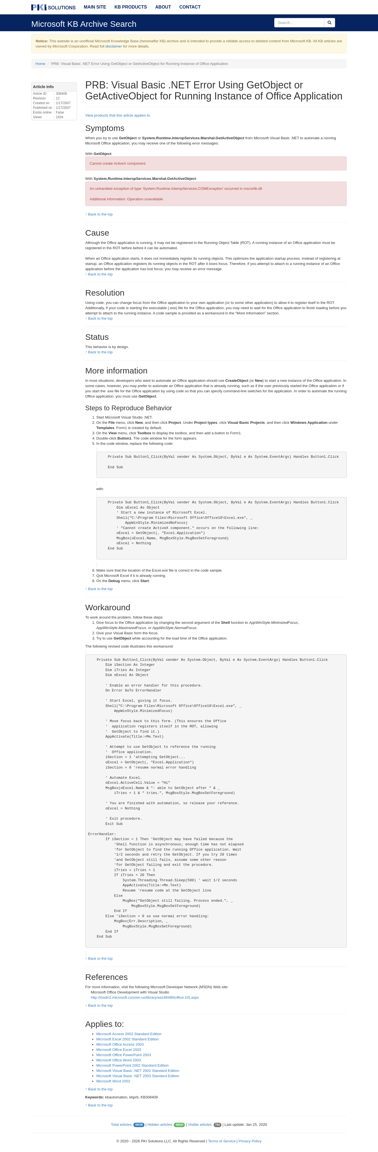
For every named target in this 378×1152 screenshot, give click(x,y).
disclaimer (113, 46)
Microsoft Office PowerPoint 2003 (123, 1055)
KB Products (131, 7)
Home (40, 64)
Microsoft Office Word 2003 (118, 1060)
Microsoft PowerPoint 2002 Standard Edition (132, 1065)
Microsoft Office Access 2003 (120, 1044)
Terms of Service (221, 1141)
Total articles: (122, 1124)
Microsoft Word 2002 (113, 1081)
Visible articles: (200, 1124)
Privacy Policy (250, 1141)
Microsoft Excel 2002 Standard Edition (127, 1039)
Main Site (95, 7)
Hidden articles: (160, 1124)
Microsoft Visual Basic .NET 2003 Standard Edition (137, 1076)
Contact (190, 7)
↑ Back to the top (99, 214)
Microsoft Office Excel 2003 (118, 1050)
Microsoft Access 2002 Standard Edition (129, 1034)
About (163, 7)
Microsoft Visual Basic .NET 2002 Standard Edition (137, 1071)
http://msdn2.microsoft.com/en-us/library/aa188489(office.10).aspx (145, 997)
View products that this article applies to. (118, 115)
